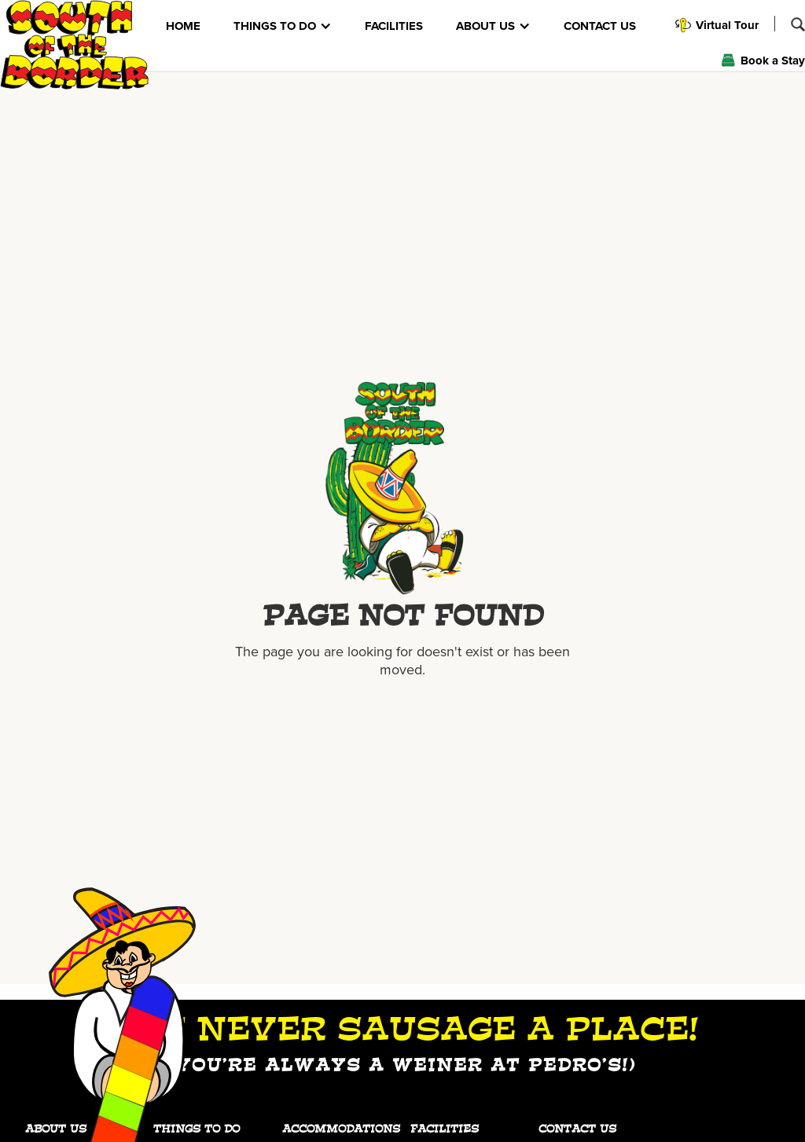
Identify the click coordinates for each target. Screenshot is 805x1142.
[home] (74, 45)
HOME (183, 26)
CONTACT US (600, 26)
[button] (282, 26)
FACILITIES (394, 26)
